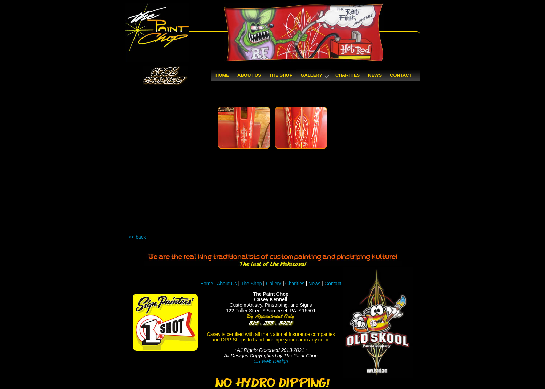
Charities (294, 283)
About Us (227, 283)
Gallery (273, 283)
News (314, 283)
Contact (333, 283)
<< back (137, 237)
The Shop (252, 283)
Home (206, 283)
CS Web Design (270, 361)
